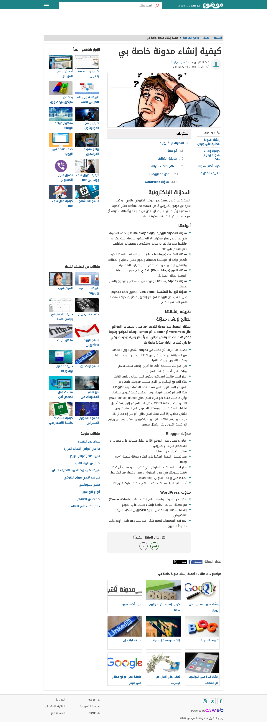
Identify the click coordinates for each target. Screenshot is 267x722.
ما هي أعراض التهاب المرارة (82, 449)
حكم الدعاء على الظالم (85, 506)
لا (143, 546)
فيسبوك (198, 562)
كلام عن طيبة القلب (87, 463)
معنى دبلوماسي (89, 485)
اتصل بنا (60, 699)
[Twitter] (213, 701)
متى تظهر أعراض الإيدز (85, 456)
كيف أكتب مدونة (209, 166)
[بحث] (157, 5)
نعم (154, 546)
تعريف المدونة (210, 173)
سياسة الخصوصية (90, 706)
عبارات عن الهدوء (89, 441)
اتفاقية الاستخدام (55, 706)
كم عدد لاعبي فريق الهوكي (82, 477)
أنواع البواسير (91, 492)
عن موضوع (94, 699)
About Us (94, 713)
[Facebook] (220, 701)
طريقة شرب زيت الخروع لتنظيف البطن (76, 470)
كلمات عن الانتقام (88, 499)
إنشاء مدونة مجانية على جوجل (208, 142)
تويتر (184, 562)
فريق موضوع (57, 713)
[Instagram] (205, 701)
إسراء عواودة (178, 62)
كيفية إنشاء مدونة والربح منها (211, 155)
